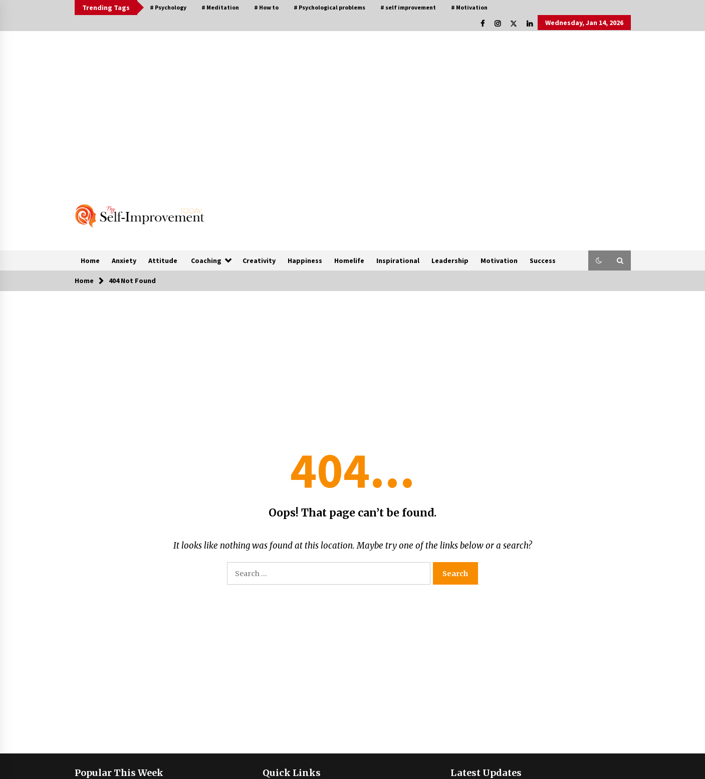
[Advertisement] (352, 106)
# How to (266, 7)
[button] (598, 260)
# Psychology (168, 7)
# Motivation (469, 7)
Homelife (349, 260)
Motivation (499, 260)
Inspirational (397, 260)
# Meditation (220, 7)
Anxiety (124, 260)
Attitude (162, 260)
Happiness (305, 260)
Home (90, 260)
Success (543, 260)
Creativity (259, 260)
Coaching (206, 260)
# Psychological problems (329, 7)
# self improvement (408, 7)
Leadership (449, 260)
